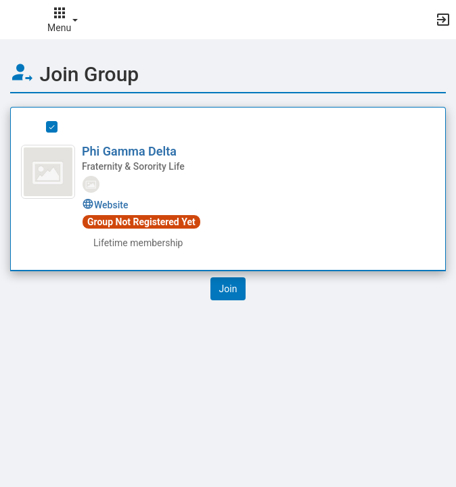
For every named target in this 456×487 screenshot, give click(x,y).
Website (105, 205)
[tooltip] (91, 183)
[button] (17, 19)
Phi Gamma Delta (129, 151)
